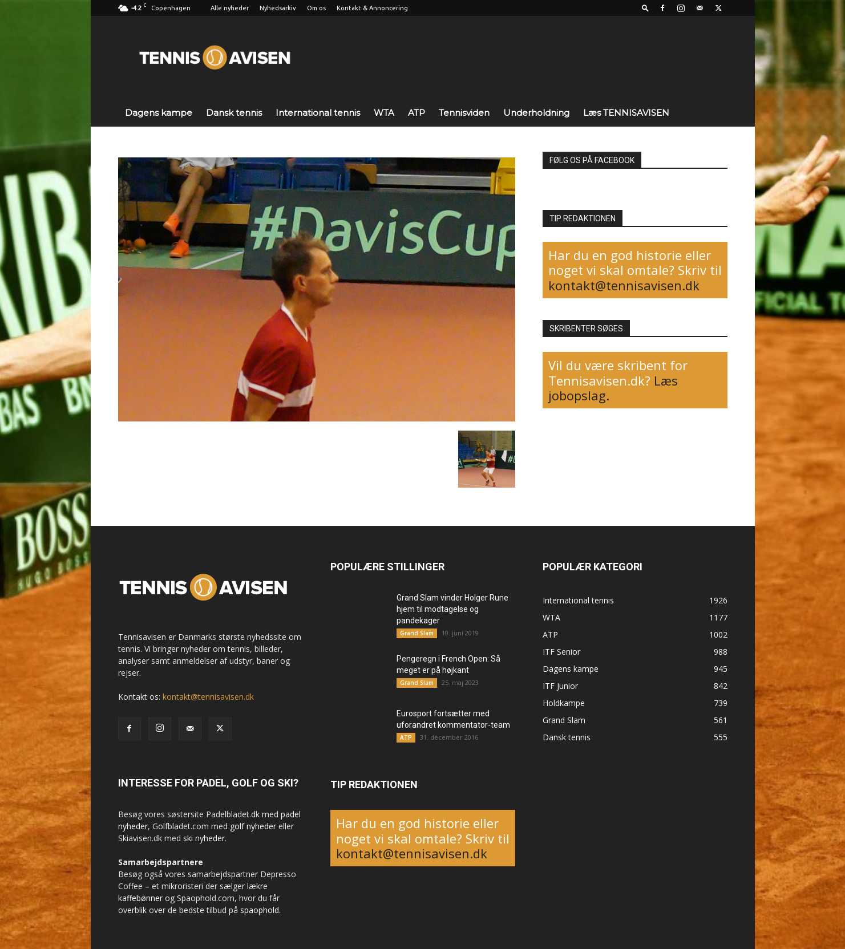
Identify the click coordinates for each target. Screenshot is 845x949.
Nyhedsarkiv (278, 8)
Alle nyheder (230, 8)
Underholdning (536, 112)
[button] (645, 7)
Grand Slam (417, 633)
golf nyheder (253, 826)
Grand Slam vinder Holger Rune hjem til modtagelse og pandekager (452, 609)
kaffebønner (140, 898)
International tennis (318, 112)
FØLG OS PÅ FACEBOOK (591, 160)
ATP (416, 112)
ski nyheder (204, 838)
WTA (384, 112)
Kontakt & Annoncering (372, 8)
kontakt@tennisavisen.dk (624, 285)
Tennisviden (464, 112)
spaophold (259, 910)
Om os (316, 8)
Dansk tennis (234, 112)
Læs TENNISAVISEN (626, 112)
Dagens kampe (158, 112)
